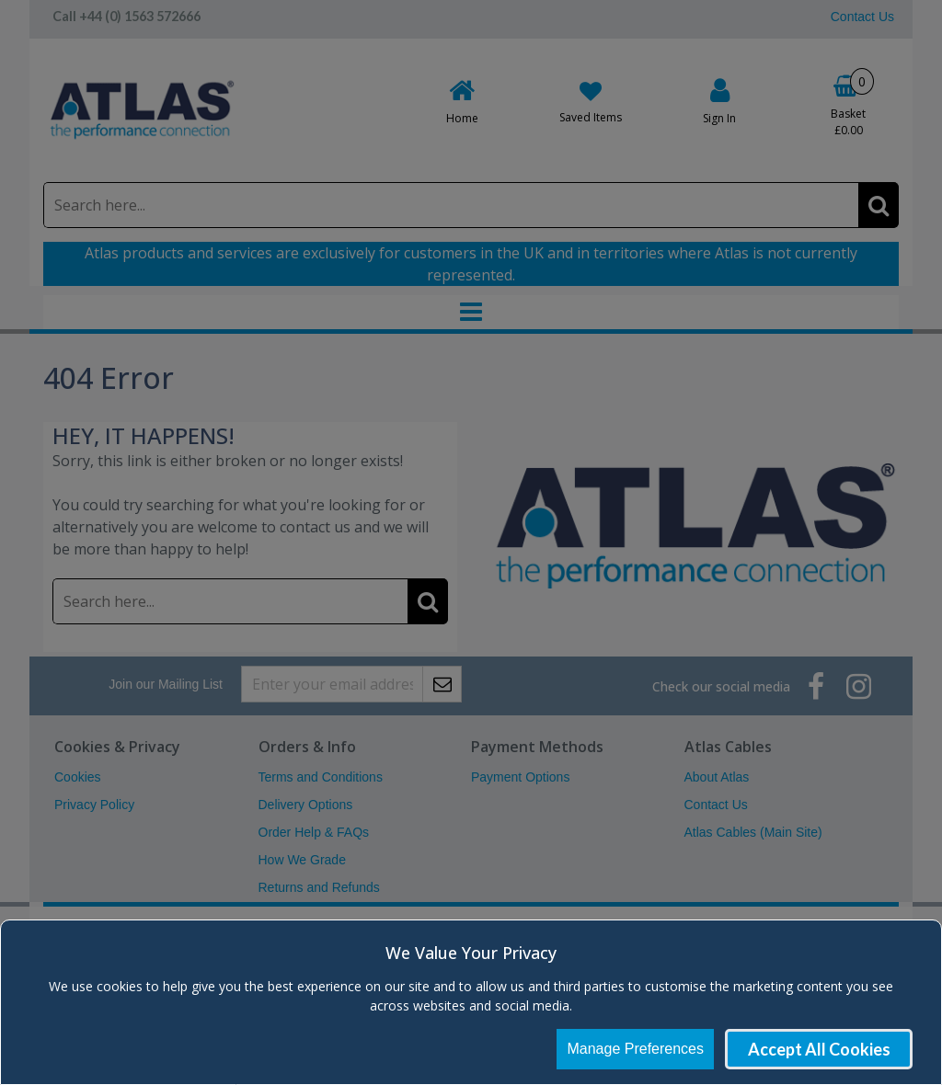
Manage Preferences (635, 1048)
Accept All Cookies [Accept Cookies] (819, 1049)
